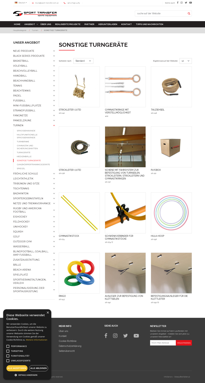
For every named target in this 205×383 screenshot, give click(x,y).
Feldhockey (21, 221)
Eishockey (20, 216)
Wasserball (21, 246)
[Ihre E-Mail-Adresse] (163, 343)
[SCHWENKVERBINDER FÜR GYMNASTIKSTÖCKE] (125, 237)
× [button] (47, 313)
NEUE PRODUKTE (23, 50)
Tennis (17, 85)
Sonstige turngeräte (29, 160)
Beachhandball (24, 80)
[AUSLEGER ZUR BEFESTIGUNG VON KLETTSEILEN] (125, 297)
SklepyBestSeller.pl (182, 377)
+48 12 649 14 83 (73, 3)
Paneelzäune (22, 120)
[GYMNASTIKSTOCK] (69, 236)
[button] (27, 375)
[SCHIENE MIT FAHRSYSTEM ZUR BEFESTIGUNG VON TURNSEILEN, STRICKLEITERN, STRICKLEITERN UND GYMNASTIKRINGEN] (125, 174)
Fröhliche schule (25, 173)
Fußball (19, 100)
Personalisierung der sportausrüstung (28, 290)
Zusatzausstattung (26, 259)
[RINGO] (62, 296)
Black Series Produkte (29, 55)
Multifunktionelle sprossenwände (27, 136)
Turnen (18, 125)
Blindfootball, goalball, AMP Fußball (30, 253)
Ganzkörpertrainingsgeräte (33, 164)
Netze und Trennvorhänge (32, 203)
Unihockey (20, 226)
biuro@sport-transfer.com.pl (46, 3)
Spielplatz (20, 274)
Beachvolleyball (25, 70)
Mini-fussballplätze (27, 105)
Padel (17, 95)
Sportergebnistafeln (28, 198)
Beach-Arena (22, 269)
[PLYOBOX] (156, 170)
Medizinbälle (24, 156)
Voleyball (20, 65)
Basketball (21, 60)
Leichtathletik (23, 178)
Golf (16, 236)
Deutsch (20, 3)
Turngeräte (23, 152)
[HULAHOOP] (157, 236)
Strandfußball (24, 110)
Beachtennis (22, 90)
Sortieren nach (65, 61)
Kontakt (126, 24)
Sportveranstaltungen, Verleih (29, 281)
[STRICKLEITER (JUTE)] (70, 109)
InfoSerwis (168, 377)
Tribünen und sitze (26, 183)
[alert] (27, 344)
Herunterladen (107, 24)
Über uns (45, 24)
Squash (18, 231)
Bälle (17, 264)
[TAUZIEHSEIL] (157, 109)
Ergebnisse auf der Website (165, 61)
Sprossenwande (26, 130)
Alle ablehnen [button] (38, 368)
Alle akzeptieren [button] (17, 368)
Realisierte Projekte (67, 24)
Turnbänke (23, 141)
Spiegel (21, 168)
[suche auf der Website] (160, 13)
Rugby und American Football (27, 210)
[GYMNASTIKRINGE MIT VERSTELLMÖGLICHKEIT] (125, 111)
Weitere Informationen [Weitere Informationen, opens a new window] (36, 339)
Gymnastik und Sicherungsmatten (27, 147)
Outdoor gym (22, 241)
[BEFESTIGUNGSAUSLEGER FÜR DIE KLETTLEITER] (171, 297)
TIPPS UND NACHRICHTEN (149, 24)
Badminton (21, 193)
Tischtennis (21, 188)
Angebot (29, 24)
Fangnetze (20, 115)
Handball (20, 75)
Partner (89, 24)
